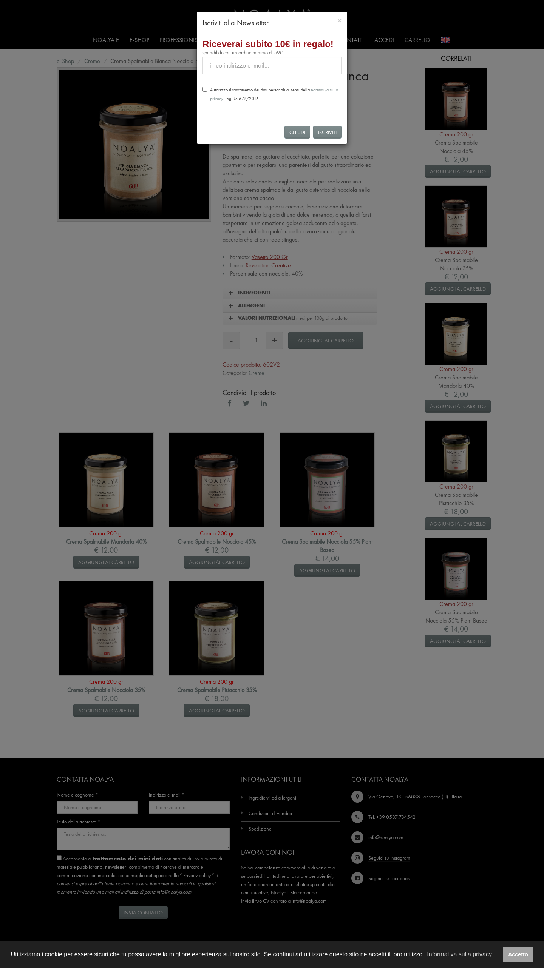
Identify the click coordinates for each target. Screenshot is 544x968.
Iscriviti (327, 132)
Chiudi (297, 132)
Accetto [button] (518, 954)
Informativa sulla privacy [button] (459, 954)
